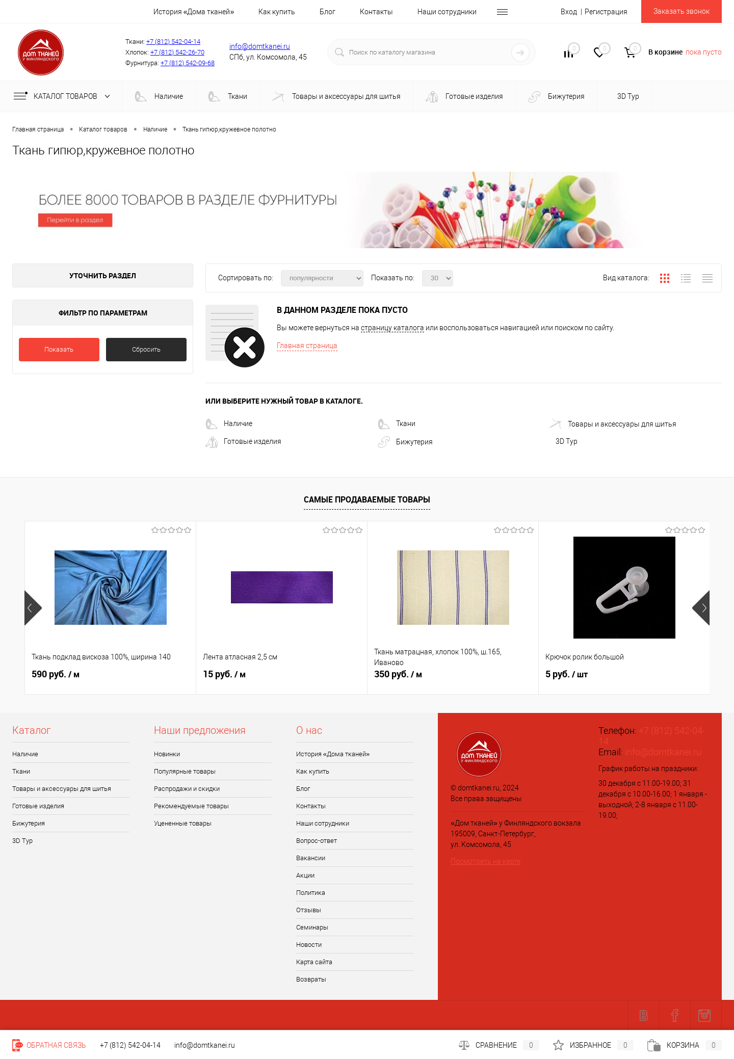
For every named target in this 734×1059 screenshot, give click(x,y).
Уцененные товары (183, 823)
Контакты (376, 12)
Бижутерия (556, 97)
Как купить (276, 12)
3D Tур (627, 96)
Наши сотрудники (447, 12)
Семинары (312, 927)
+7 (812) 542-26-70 (177, 52)
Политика (310, 892)
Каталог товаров (64, 96)
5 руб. (566, 674)
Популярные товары (185, 771)
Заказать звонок (681, 11)
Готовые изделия (464, 96)
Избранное (593, 1045)
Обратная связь (49, 1045)
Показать (58, 349)
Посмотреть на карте (485, 861)
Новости (309, 944)
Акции (305, 875)
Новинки (167, 754)
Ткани (227, 96)
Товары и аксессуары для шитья (336, 97)
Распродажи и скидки (187, 788)
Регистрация (606, 12)
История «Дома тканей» (193, 12)
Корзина (684, 1045)
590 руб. (56, 674)
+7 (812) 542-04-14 (173, 41)
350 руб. (398, 674)
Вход (569, 12)
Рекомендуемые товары (191, 806)
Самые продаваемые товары (367, 499)
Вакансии (310, 858)
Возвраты (311, 979)
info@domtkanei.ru (259, 46)
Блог (327, 12)
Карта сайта (314, 962)
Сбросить (146, 349)
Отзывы (308, 910)
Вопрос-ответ (316, 840)
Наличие (159, 96)
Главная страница (307, 345)
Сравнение (499, 1045)
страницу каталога (392, 328)
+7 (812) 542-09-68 (188, 63)
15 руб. (224, 674)
